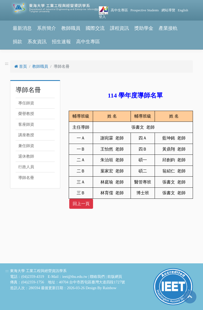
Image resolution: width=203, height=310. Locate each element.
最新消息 (22, 28)
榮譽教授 (26, 114)
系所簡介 (46, 28)
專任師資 (26, 103)
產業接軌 (168, 28)
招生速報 (61, 41)
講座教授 (26, 135)
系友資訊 (37, 41)
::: (96, 9)
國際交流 (95, 28)
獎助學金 (143, 28)
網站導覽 (168, 10)
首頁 (20, 66)
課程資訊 (119, 28)
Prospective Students (145, 10)
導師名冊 (26, 178)
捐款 (17, 41)
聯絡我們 (97, 276)
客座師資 (26, 124)
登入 (102, 17)
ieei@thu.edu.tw (74, 276)
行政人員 (26, 167)
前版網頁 (114, 276)
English (183, 10)
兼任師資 (26, 146)
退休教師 (26, 156)
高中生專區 (119, 10)
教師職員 (70, 28)
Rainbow (110, 288)
